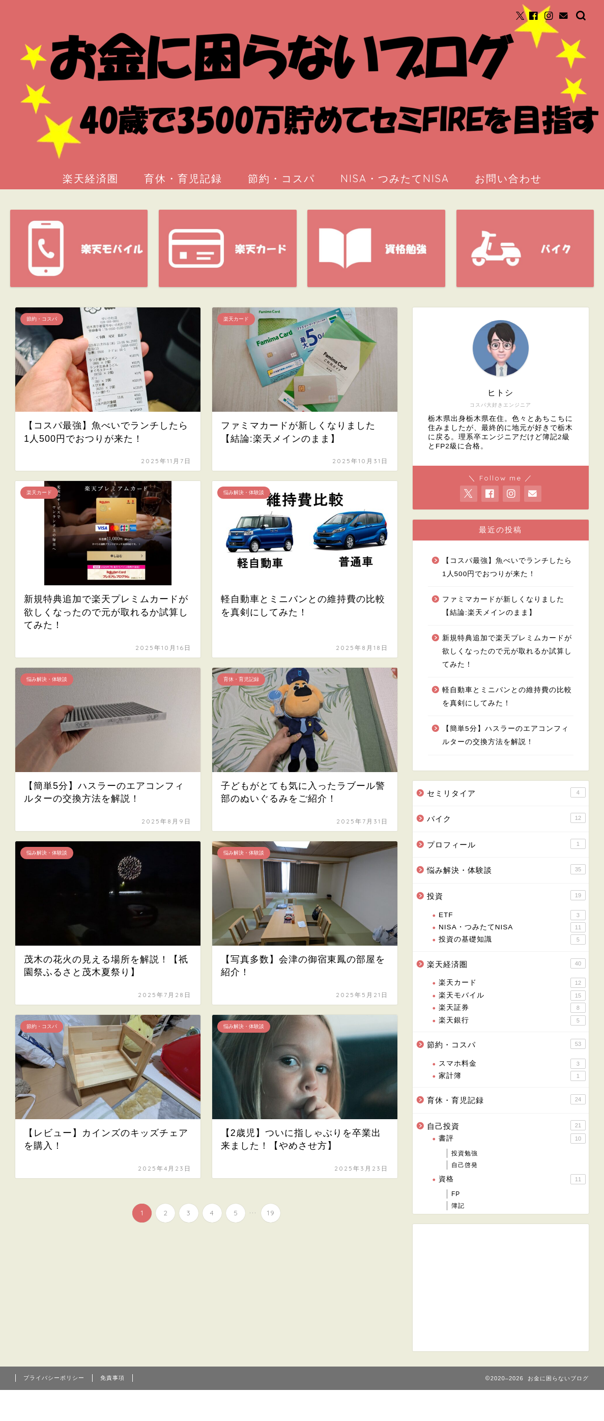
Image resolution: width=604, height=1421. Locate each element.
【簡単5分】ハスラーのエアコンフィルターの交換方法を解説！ (505, 735)
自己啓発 (464, 1165)
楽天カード (512, 983)
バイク (506, 818)
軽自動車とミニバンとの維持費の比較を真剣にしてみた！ (507, 696)
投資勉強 (464, 1153)
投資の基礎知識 (512, 939)
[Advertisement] (481, 1287)
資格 (512, 1179)
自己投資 (506, 1125)
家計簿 (512, 1076)
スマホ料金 (512, 1064)
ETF (512, 915)
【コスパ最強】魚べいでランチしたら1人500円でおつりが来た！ (507, 567)
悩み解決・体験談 (506, 869)
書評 (512, 1138)
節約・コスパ (281, 178)
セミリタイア (506, 792)
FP (455, 1194)
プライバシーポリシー (53, 1378)
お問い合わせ (508, 178)
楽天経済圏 (91, 178)
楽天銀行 (512, 1020)
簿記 (458, 1205)
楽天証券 (512, 1008)
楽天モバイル (512, 995)
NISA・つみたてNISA (394, 178)
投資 (506, 895)
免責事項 (112, 1378)
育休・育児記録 (183, 178)
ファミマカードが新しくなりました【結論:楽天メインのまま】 (503, 605)
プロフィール (506, 844)
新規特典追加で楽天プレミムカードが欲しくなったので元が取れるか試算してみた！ (507, 651)
